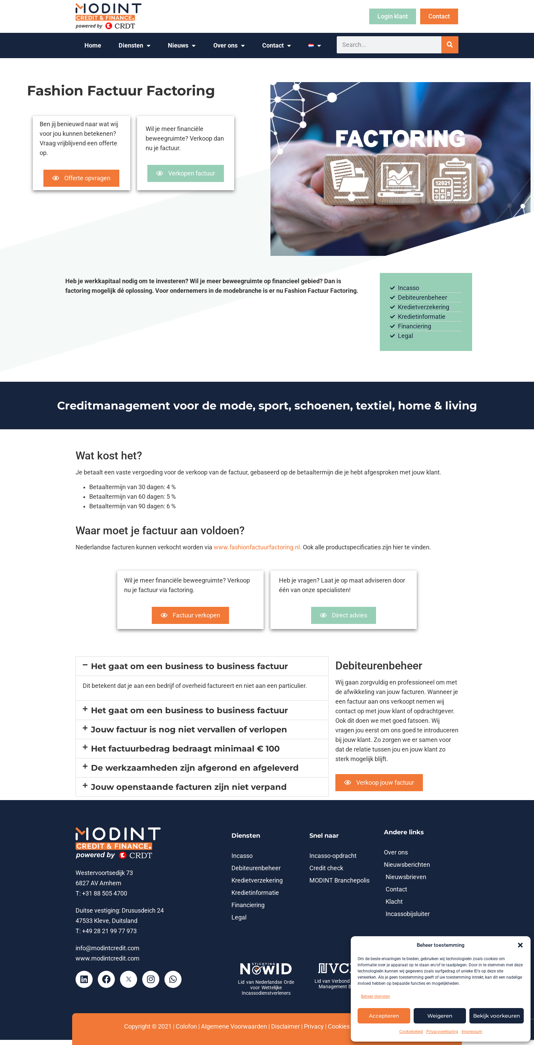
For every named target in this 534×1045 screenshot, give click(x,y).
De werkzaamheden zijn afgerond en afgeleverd (195, 768)
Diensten (134, 45)
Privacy (314, 1026)
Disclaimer (285, 1026)
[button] (520, 945)
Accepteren (384, 1016)
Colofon (186, 1026)
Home (92, 45)
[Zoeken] (449, 44)
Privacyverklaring (442, 1031)
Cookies (339, 1026)
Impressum (472, 1031)
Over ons (229, 45)
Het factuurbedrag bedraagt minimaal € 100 (185, 749)
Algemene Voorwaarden (234, 1026)
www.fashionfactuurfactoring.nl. (257, 547)
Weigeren (439, 1016)
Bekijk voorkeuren (496, 1016)
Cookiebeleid (411, 1031)
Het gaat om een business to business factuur (189, 666)
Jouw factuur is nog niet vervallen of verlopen (189, 729)
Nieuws (182, 45)
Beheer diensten (375, 996)
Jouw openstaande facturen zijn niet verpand (189, 787)
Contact (276, 45)
